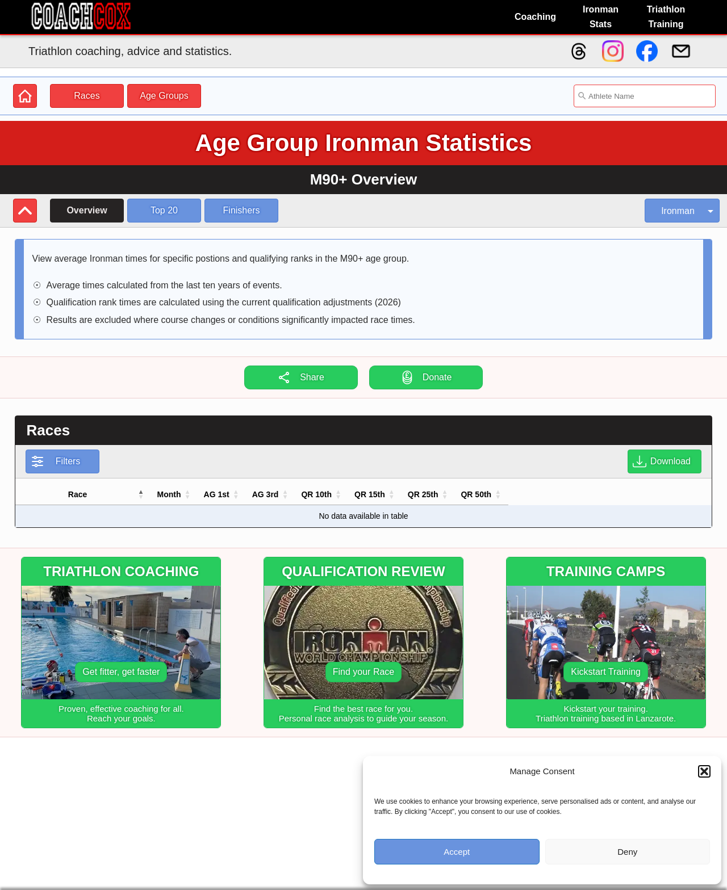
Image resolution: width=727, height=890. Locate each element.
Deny (627, 852)
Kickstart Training (606, 672)
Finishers (241, 210)
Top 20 (164, 210)
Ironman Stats (601, 17)
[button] (704, 771)
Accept (457, 852)
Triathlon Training (666, 17)
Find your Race (364, 672)
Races (86, 95)
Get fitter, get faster (121, 672)
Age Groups (164, 95)
